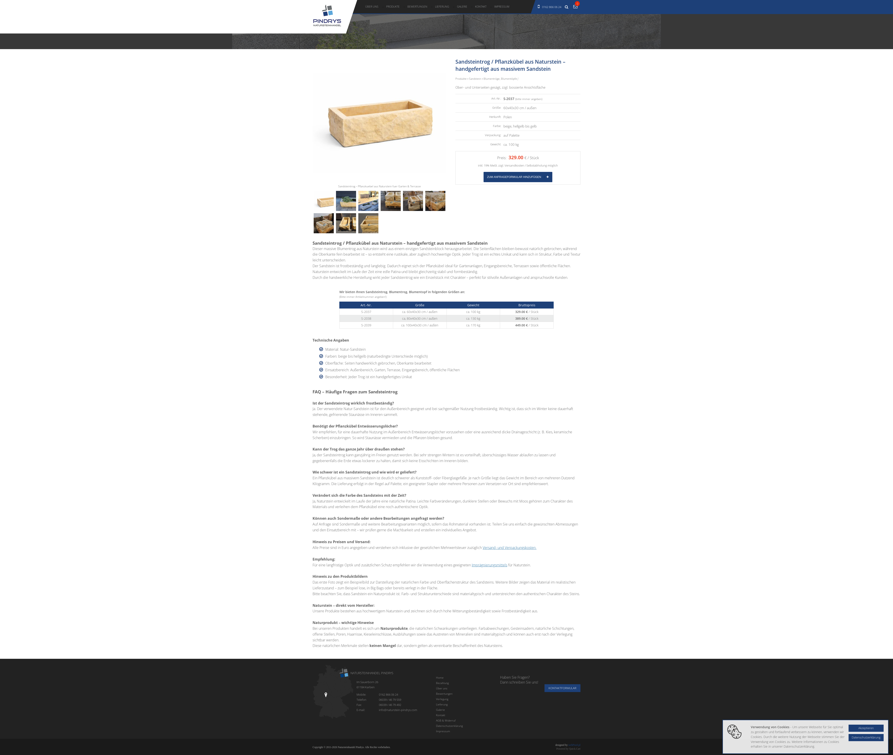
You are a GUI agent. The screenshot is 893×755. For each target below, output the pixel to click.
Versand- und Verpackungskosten (509, 547)
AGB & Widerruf (446, 720)
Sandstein (475, 79)
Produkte (393, 6)
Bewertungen (417, 6)
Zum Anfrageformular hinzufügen (518, 177)
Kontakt (480, 6)
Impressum (501, 6)
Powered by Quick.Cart (568, 748)
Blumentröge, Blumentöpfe (500, 79)
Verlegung (442, 699)
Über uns (371, 6)
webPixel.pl (574, 745)
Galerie (462, 6)
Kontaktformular (562, 688)
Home (440, 677)
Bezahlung (442, 683)
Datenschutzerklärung (449, 726)
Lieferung (442, 6)
